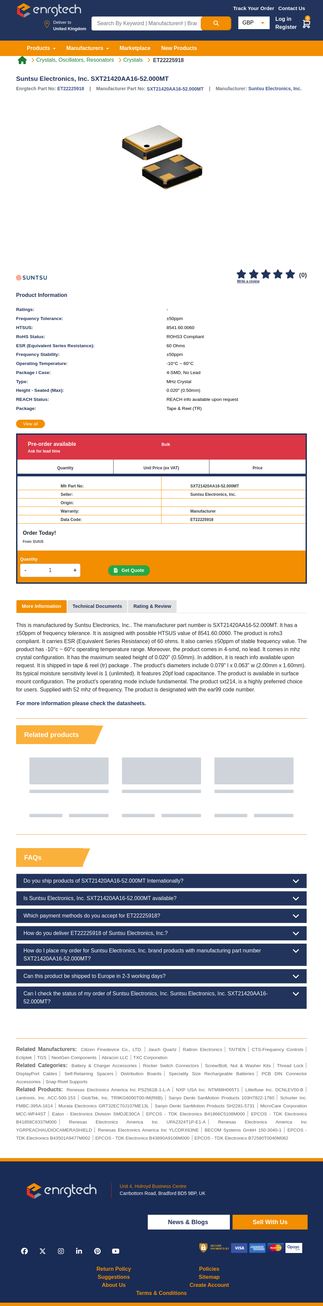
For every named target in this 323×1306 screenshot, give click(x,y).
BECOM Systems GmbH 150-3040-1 (243, 1130)
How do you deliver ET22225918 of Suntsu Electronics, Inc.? (161, 933)
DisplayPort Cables (36, 1073)
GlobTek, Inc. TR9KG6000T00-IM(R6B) (122, 1097)
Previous (27, 787)
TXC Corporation (150, 1057)
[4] (278, 274)
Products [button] (39, 48)
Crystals (133, 60)
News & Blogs (189, 1222)
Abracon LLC (115, 1057)
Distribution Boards (141, 1073)
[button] (306, 24)
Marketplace (135, 48)
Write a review (248, 281)
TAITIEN (237, 1049)
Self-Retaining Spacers (88, 1073)
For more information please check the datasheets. (81, 703)
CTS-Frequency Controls (278, 1049)
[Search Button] (216, 23)
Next (295, 787)
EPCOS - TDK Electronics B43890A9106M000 (142, 1138)
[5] (290, 274)
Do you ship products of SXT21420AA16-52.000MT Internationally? (161, 881)
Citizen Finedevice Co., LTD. (111, 1049)
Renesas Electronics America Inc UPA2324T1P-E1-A (137, 1122)
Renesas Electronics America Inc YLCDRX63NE (148, 1130)
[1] (241, 274)
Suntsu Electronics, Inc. (275, 88)
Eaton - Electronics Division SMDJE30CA (96, 1113)
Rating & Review (152, 606)
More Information (41, 606)
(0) (303, 274)
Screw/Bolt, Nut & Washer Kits (238, 1065)
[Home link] (22, 60)
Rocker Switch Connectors (171, 1065)
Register (286, 27)
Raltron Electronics (202, 1049)
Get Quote (129, 570)
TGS (42, 1057)
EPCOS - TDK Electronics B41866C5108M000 (195, 1113)
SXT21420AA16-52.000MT (175, 89)
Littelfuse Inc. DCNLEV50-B (274, 1089)
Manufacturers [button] (85, 48)
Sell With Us (270, 1222)
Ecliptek (24, 1057)
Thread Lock (290, 1065)
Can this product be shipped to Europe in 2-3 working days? (161, 976)
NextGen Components (74, 1057)
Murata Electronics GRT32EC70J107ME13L (103, 1105)
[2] (254, 274)
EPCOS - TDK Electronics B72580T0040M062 (241, 1138)
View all (30, 423)
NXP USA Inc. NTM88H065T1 (207, 1089)
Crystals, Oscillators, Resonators (75, 60)
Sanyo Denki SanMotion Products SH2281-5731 (205, 1105)
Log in (283, 19)
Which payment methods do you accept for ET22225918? (161, 916)
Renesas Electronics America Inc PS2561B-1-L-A (118, 1089)
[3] (266, 274)
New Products (179, 48)
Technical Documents (97, 606)
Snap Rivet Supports (66, 1081)
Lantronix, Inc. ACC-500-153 (45, 1097)
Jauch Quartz (162, 1049)
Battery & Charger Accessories (104, 1065)
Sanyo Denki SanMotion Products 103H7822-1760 (221, 1097)
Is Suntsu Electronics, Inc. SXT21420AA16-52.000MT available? (161, 898)
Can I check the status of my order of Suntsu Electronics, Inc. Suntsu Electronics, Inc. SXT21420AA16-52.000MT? (161, 997)
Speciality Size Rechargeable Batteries (211, 1073)
